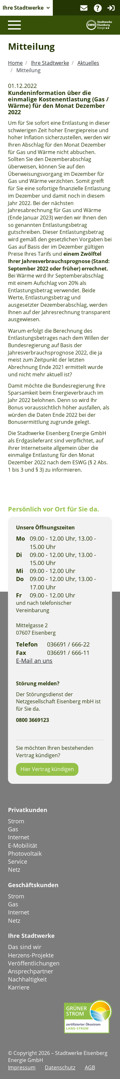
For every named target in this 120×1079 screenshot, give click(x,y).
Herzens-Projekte (31, 955)
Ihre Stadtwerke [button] (23, 7)
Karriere (18, 987)
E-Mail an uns (34, 660)
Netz (14, 869)
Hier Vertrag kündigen (47, 769)
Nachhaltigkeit (27, 979)
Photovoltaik (25, 853)
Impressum (22, 1067)
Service (17, 861)
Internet (18, 837)
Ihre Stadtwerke (50, 62)
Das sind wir (24, 947)
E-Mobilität (22, 845)
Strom (16, 821)
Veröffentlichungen (34, 963)
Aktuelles (88, 62)
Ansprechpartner (30, 971)
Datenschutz (60, 1067)
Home (15, 62)
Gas (13, 829)
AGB (90, 1067)
